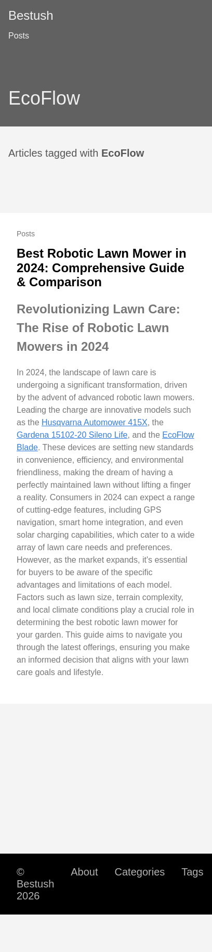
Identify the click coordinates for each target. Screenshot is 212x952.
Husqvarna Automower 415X (95, 422)
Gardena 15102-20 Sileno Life (72, 434)
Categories (140, 872)
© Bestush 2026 (35, 884)
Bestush (31, 15)
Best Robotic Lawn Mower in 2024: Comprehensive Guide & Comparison (102, 267)
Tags (192, 872)
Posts (18, 35)
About (84, 872)
